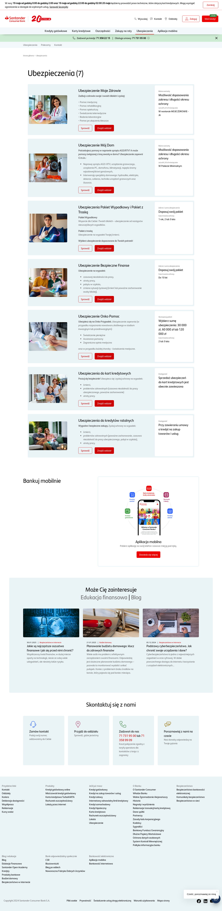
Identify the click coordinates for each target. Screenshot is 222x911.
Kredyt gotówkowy (98, 789)
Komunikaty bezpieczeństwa (191, 797)
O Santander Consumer (144, 789)
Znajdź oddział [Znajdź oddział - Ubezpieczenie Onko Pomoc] (104, 356)
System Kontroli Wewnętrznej (147, 841)
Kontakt (58, 45)
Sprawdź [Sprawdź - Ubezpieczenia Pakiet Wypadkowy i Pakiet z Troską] (85, 248)
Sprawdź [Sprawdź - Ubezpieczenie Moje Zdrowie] (85, 128)
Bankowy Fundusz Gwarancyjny (148, 830)
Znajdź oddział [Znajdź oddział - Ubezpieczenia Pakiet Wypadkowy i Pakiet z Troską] (104, 248)
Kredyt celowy (96, 797)
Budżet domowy (10, 878)
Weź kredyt (210, 19)
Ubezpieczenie (96, 823)
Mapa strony (163, 900)
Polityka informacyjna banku (146, 845)
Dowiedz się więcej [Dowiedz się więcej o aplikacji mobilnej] (148, 554)
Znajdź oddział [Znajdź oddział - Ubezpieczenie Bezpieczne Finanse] (104, 299)
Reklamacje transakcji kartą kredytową (151, 808)
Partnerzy (137, 815)
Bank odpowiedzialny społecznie (61, 856)
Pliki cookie (72, 900)
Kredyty (5, 871)
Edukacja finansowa (104, 597)
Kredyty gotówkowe (56, 31)
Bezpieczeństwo (185, 786)
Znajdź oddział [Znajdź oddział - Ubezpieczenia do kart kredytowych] (104, 403)
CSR (47, 860)
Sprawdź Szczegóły (58, 6)
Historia (136, 800)
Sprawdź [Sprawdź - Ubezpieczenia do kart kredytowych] (85, 403)
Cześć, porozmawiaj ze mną (201, 894)
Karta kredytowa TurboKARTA (59, 797)
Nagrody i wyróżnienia (143, 804)
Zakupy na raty (123, 31)
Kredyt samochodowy (99, 804)
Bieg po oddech (52, 867)
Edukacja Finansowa (12, 863)
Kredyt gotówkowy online (57, 789)
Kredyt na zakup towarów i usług (105, 793)
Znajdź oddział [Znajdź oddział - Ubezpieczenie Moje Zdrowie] (104, 128)
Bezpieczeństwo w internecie (16, 882)
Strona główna (28, 55)
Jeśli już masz (95, 786)
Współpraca (8, 804)
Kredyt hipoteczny (97, 808)
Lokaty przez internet (55, 804)
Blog (136, 597)
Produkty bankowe (11, 874)
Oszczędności (102, 31)
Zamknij (210, 5)
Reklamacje (7, 808)
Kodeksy (137, 823)
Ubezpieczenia (145, 31)
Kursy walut (7, 811)
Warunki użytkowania (144, 900)
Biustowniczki (52, 863)
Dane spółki (138, 811)
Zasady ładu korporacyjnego (146, 819)
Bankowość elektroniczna (101, 856)
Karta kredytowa (97, 811)
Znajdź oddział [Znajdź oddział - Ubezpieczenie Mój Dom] (104, 190)
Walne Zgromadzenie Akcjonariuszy (150, 797)
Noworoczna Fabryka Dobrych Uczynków (65, 871)
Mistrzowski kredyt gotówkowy (60, 793)
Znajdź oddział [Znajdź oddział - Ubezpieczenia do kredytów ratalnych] (104, 450)
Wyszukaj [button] (140, 19)
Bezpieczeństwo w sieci (188, 800)
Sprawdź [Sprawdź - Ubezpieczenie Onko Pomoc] (85, 356)
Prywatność (85, 900)
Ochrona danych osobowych (146, 837)
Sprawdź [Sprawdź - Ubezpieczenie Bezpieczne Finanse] (85, 299)
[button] (148, 38)
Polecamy (46, 45)
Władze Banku (140, 793)
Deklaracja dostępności (13, 800)
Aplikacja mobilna (167, 31)
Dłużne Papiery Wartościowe (147, 834)
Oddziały (6, 793)
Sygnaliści (137, 826)
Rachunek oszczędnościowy (58, 800)
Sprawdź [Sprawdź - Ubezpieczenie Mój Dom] (85, 190)
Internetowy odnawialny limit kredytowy (108, 800)
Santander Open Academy (14, 867)
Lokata (92, 819)
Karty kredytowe (81, 31)
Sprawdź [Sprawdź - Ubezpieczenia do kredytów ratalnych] (85, 450)
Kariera (5, 797)
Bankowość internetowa (101, 863)
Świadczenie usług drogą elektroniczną (112, 900)
